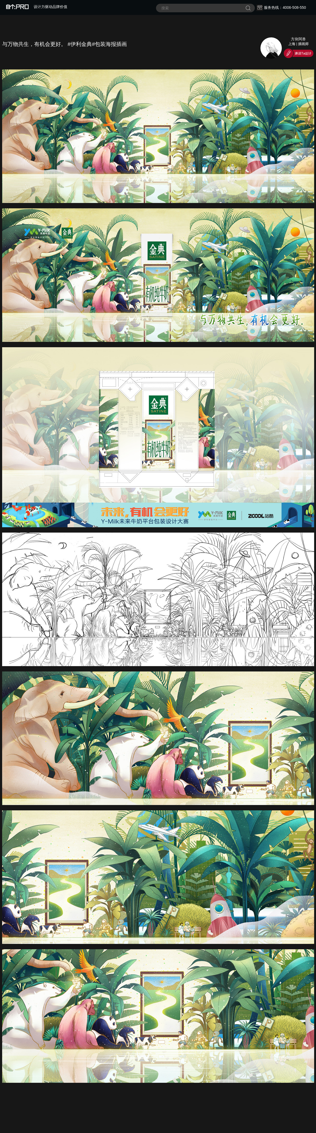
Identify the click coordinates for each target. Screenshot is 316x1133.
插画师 (303, 44)
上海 (291, 44)
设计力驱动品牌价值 (36, 6)
